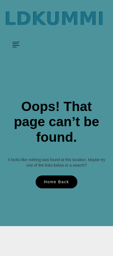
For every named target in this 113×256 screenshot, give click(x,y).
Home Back (56, 182)
